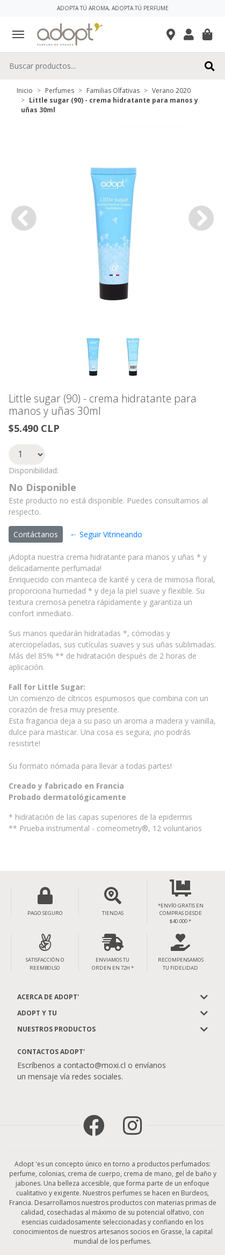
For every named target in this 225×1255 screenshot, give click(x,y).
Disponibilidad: (34, 470)
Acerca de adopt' (48, 996)
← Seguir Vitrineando (106, 534)
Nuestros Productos (56, 1029)
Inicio (25, 90)
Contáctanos (35, 534)
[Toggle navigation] (18, 34)
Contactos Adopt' (51, 1051)
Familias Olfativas (113, 90)
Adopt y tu (37, 1013)
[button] (23, 218)
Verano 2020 (171, 90)
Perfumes (59, 90)
